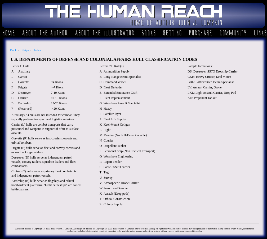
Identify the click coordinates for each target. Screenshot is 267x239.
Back (13, 50)
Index (37, 50)
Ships (25, 50)
